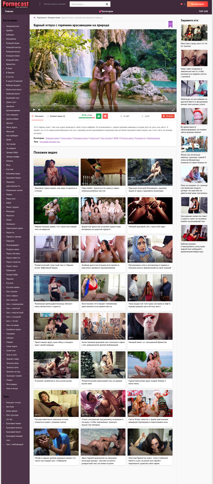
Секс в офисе (12, 295)
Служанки (10, 333)
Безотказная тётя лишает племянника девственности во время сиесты (99, 305)
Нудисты (10, 232)
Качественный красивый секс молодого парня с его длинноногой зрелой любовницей (103, 343)
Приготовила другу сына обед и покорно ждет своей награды (54, 343)
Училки (9, 380)
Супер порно (66, 138)
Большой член (12, 60)
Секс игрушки (12, 114)
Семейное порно (13, 329)
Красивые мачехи (14, 427)
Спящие (9, 342)
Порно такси (12, 266)
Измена (9, 161)
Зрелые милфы (12, 156)
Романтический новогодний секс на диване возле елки (102, 382)
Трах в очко (11, 354)
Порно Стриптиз (13, 262)
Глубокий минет (13, 93)
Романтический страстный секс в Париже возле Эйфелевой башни (54, 266)
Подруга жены (126, 138)
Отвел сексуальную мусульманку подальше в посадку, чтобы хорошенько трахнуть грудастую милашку (102, 422)
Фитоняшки (11, 384)
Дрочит (9, 123)
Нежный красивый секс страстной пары (147, 226)
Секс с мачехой (13, 308)
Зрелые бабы (12, 152)
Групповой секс (12, 98)
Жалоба (168, 116)
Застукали (10, 144)
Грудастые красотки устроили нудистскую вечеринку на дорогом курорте (101, 228)
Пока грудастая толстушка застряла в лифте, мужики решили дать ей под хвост (150, 305)
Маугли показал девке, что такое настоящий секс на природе (55, 228)
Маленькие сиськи (14, 190)
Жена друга (11, 127)
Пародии (10, 241)
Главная (9, 11)
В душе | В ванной (14, 81)
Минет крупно (12, 207)
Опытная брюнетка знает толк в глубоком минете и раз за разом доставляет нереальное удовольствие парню (148, 461)
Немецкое (10, 224)
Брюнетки (10, 64)
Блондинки (11, 39)
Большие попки (52, 138)
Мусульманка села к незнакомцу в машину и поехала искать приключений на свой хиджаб (150, 266)
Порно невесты (13, 257)
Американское (153, 138)
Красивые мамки (13, 423)
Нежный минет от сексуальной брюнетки (148, 342)
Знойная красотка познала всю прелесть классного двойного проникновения (100, 266)
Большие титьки (13, 402)
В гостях (10, 76)
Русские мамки (12, 287)
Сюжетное (94, 138)
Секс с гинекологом (14, 304)
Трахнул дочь (12, 367)
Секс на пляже (12, 325)
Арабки (9, 30)
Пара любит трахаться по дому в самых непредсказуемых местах (100, 189)
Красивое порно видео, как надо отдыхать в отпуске (56, 189)
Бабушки (10, 34)
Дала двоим (11, 411)
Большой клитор (13, 47)
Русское (9, 283)
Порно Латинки (13, 253)
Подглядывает (12, 245)
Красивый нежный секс (50, 141)
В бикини (10, 72)
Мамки (9, 194)
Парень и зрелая (13, 236)
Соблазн (9, 338)
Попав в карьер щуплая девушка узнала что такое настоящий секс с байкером (55, 459)
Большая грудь (12, 43)
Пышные (10, 279)
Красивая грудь (13, 173)
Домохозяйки (12, 119)
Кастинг (9, 169)
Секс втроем (106, 138)
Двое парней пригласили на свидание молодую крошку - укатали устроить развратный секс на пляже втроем (99, 461)
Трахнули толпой (13, 375)
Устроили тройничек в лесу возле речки (53, 380)
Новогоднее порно (14, 228)
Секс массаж (11, 300)
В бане (9, 68)
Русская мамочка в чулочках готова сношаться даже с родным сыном (51, 420)
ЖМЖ (116, 138)
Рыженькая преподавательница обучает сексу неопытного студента (53, 305)
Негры (9, 219)
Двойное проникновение (13, 108)
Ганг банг (10, 406)
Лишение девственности (13, 184)
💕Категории (106, 11)
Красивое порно (80, 138)
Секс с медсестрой (14, 312)
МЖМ (8, 203)
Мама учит (11, 198)
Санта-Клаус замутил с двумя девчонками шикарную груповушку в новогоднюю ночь (148, 420)
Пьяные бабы (12, 274)
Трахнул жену (12, 363)
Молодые (10, 211)
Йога (8, 165)
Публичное (11, 270)
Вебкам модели (13, 85)
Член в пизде (12, 388)
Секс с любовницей (14, 444)
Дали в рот (11, 102)
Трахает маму (12, 359)
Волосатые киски (13, 89)
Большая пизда (13, 51)
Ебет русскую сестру (12, 417)
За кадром (11, 148)
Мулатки (10, 215)
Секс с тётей (12, 321)
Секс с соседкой (13, 316)
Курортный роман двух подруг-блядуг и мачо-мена (147, 382)
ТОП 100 (203, 11)
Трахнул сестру (13, 371)
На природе (140, 138)
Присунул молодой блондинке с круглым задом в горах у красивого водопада (148, 189)
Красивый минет (13, 432)
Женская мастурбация (12, 133)
